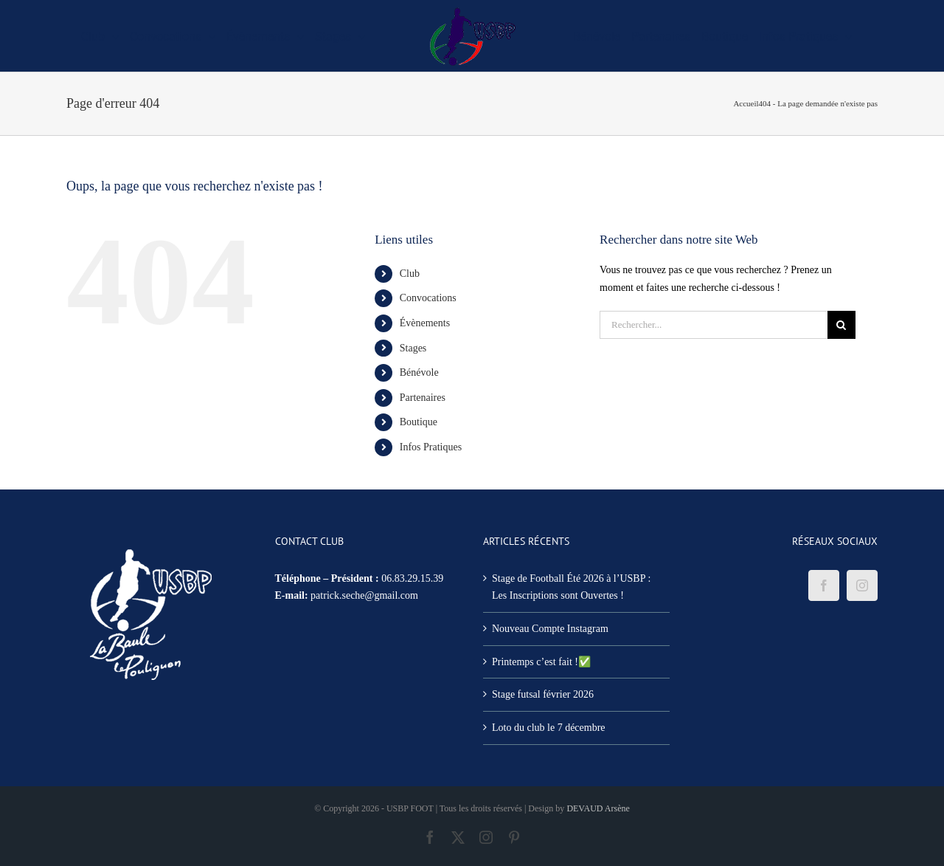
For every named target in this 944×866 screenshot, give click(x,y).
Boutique (418, 421)
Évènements (425, 323)
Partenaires (422, 397)
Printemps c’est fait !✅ (541, 661)
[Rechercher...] (713, 325)
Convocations (428, 297)
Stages (413, 348)
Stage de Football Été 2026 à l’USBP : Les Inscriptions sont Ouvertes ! (571, 587)
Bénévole (419, 372)
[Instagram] (862, 585)
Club (410, 273)
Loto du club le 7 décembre (548, 727)
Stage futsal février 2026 (543, 694)
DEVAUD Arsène (597, 808)
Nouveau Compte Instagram (550, 628)
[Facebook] (823, 585)
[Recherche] (841, 325)
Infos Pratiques (431, 447)
